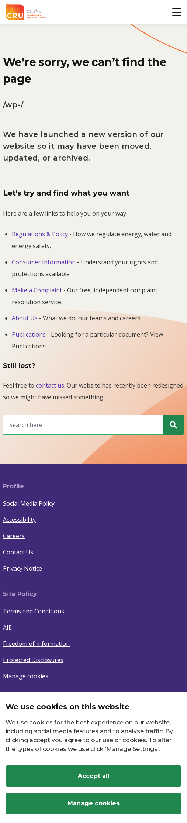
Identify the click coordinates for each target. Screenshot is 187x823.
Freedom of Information (36, 643)
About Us (25, 318)
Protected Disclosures (33, 660)
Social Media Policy (29, 503)
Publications (29, 334)
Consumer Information (44, 262)
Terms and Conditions (33, 611)
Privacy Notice (22, 568)
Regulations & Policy (40, 234)
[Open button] (176, 12)
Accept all (94, 775)
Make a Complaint (37, 290)
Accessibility (19, 519)
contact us (50, 385)
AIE (7, 627)
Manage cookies (25, 676)
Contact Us (18, 552)
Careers (14, 536)
